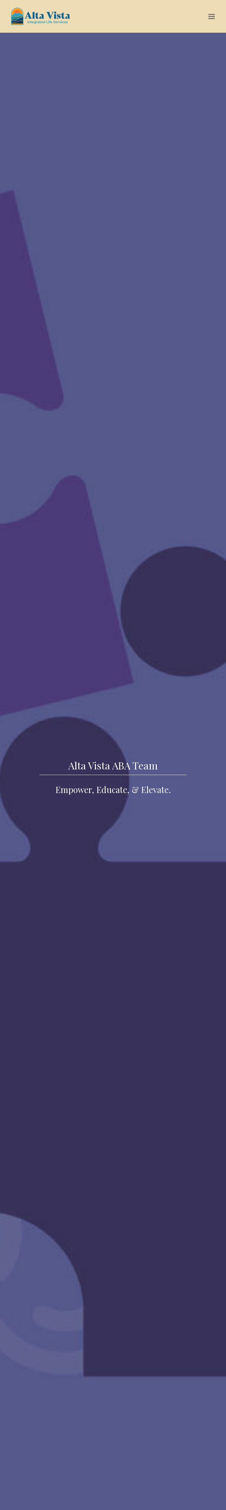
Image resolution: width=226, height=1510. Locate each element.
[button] (211, 16)
